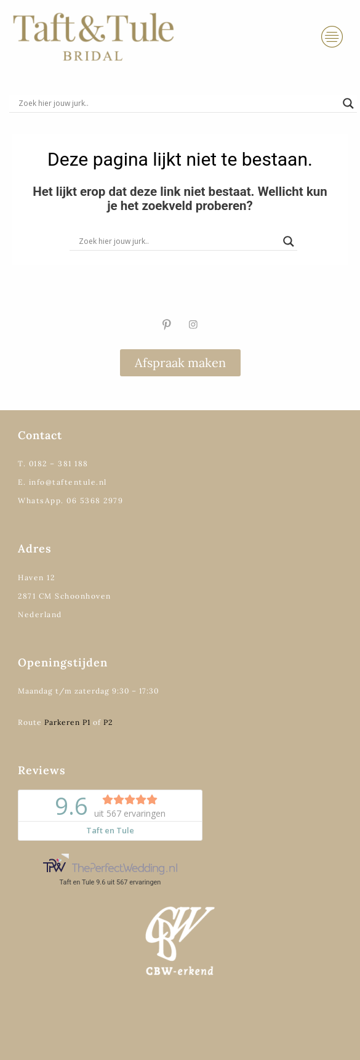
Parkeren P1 (67, 722)
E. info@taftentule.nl (62, 482)
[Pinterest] (167, 324)
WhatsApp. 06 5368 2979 (70, 500)
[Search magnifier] (348, 103)
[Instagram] (193, 324)
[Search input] (177, 103)
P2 (108, 722)
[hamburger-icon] (332, 37)
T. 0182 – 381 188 (53, 463)
